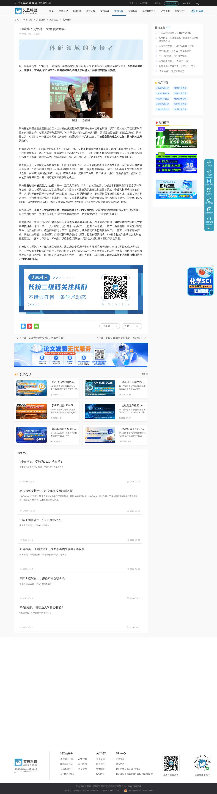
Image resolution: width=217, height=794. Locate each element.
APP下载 (82, 759)
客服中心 (120, 764)
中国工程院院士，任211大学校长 (40, 520)
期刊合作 (82, 764)
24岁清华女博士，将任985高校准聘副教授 (46, 490)
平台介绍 (100, 759)
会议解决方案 (67, 759)
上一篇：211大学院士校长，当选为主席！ (41, 338)
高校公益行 (180, 11)
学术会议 (63, 11)
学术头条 (118, 11)
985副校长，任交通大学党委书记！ (41, 607)
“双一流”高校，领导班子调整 (173, 56)
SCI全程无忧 (66, 764)
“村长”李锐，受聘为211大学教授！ (41, 461)
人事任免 (53, 19)
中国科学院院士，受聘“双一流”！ (175, 61)
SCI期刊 (77, 11)
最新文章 (82, 769)
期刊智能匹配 (67, 774)
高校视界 (40, 19)
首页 (132, 3)
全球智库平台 (67, 769)
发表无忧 (90, 11)
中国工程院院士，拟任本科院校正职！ (43, 578)
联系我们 (100, 764)
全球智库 (132, 11)
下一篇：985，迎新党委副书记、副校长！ (121, 338)
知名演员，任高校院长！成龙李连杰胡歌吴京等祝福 (52, 549)
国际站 (157, 3)
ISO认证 (100, 774)
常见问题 (120, 759)
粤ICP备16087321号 (110, 790)
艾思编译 (104, 11)
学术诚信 (100, 769)
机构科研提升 (149, 11)
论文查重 (165, 11)
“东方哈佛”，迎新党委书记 (171, 71)
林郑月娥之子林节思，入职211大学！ (177, 66)
